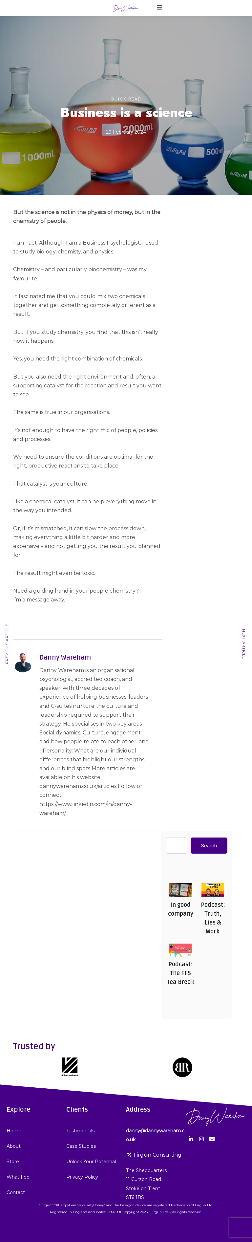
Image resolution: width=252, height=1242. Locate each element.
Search (209, 845)
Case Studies (81, 1146)
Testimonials (80, 1131)
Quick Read (126, 99)
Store (13, 1162)
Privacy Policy (82, 1177)
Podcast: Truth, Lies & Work (212, 890)
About (14, 1146)
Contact (16, 1192)
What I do (18, 1177)
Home (14, 1131)
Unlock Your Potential (91, 1162)
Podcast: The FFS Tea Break (180, 949)
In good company (180, 890)
